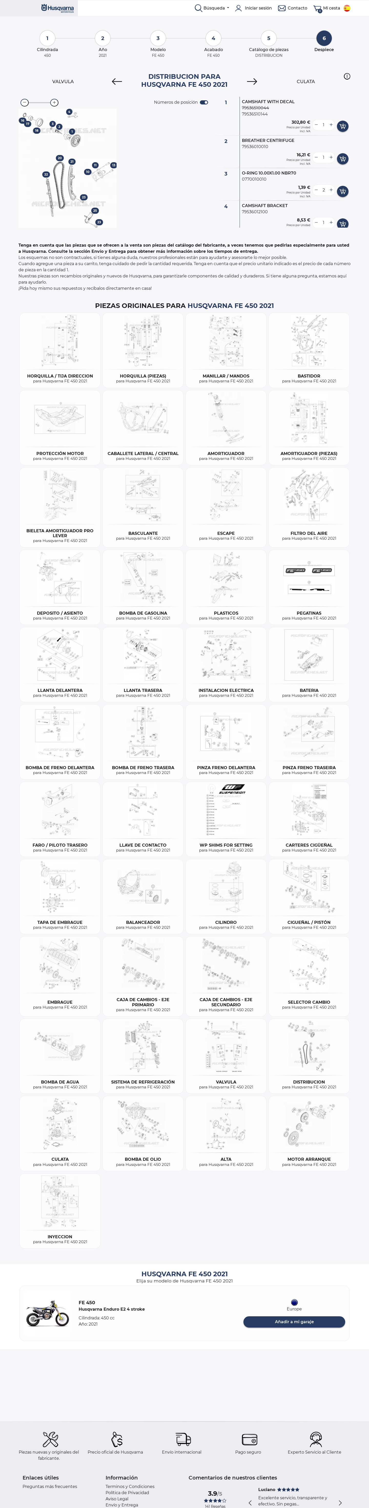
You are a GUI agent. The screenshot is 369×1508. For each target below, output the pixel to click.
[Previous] (117, 81)
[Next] (252, 81)
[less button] (316, 125)
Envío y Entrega (122, 1505)
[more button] (331, 125)
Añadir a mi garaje (294, 1321)
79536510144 (255, 114)
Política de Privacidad (127, 1492)
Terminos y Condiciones (130, 1486)
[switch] (204, 102)
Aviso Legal (117, 1498)
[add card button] (342, 126)
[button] (347, 76)
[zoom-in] (54, 103)
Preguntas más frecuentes (50, 1486)
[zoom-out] (24, 103)
